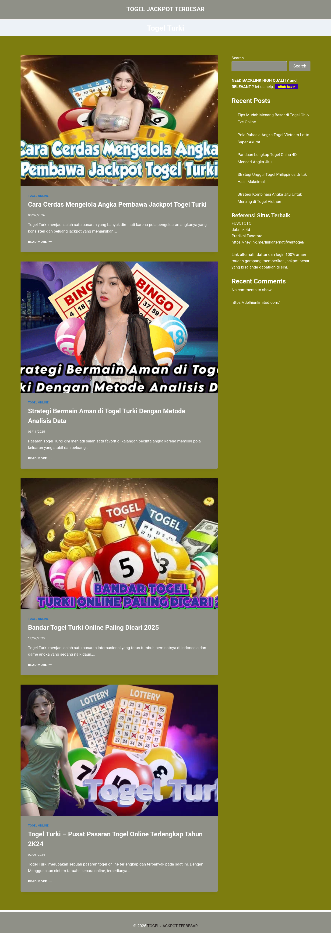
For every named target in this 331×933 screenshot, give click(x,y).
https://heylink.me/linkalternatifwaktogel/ (268, 242)
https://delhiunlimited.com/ (256, 302)
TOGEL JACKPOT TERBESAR (172, 925)
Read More (40, 242)
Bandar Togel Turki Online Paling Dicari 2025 (93, 627)
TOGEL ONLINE (38, 196)
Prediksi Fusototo (247, 235)
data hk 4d (241, 229)
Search (238, 58)
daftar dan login (271, 254)
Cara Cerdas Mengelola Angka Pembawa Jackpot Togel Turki (117, 204)
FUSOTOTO (241, 223)
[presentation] (119, 120)
